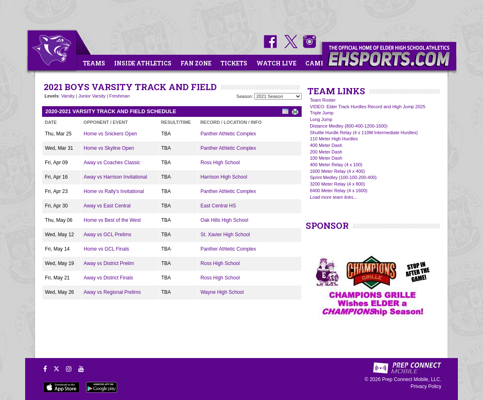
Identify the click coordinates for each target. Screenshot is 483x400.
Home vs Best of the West (112, 220)
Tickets (233, 63)
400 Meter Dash (326, 145)
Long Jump (321, 119)
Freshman (119, 95)
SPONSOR (327, 225)
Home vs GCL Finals (106, 249)
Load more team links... (333, 197)
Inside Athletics (142, 63)
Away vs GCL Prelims (107, 234)
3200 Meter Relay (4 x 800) (337, 183)
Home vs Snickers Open (110, 134)
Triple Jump (321, 112)
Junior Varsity (92, 95)
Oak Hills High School (224, 220)
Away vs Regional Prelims (112, 292)
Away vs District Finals (108, 278)
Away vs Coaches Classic (112, 162)
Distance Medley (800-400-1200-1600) (348, 125)
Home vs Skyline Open (109, 148)
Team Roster (322, 100)
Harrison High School (223, 177)
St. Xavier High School (225, 234)
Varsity (68, 95)
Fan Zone (196, 63)
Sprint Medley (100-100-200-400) (343, 177)
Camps (316, 63)
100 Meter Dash (326, 158)
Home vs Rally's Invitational (114, 191)
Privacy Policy (425, 386)
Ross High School (219, 162)
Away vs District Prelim (109, 263)
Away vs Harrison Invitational (115, 177)
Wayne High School (222, 292)
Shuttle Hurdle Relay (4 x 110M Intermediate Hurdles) (364, 132)
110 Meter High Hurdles (334, 138)
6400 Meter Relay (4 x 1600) (338, 190)
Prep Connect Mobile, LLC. (411, 379)
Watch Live (276, 63)
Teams (94, 63)
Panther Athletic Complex (228, 134)
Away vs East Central (107, 206)
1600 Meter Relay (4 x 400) (337, 171)
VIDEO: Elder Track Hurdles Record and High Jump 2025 (367, 106)
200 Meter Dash (326, 151)
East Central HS (218, 206)
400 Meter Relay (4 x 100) (336, 164)
